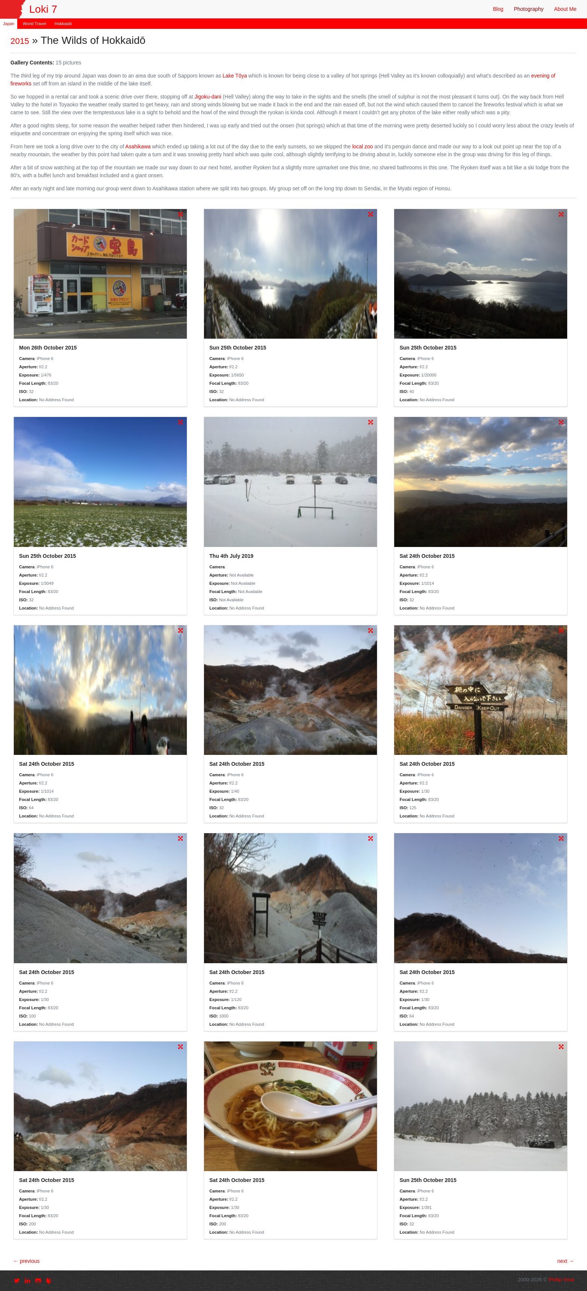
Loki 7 (43, 9)
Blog (498, 9)
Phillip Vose (561, 1279)
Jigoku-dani (208, 97)
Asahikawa (138, 146)
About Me (565, 9)
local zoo (362, 146)
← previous (26, 1261)
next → (565, 1261)
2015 (19, 41)
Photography (529, 9)
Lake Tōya (235, 76)
